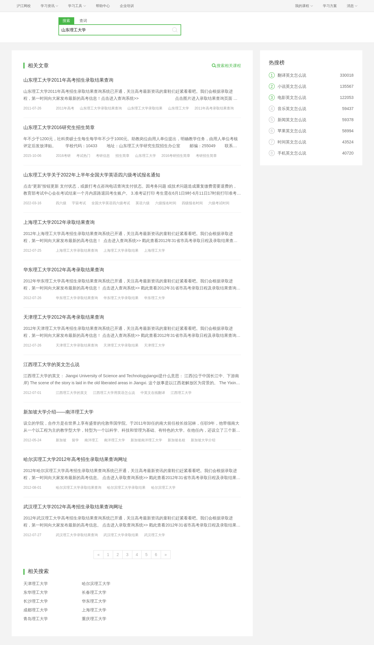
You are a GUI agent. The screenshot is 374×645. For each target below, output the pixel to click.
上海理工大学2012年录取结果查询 (59, 222)
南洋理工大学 (114, 440)
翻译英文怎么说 (292, 75)
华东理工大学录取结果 (120, 298)
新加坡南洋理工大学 (146, 440)
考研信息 (103, 156)
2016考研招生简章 (176, 156)
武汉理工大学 (154, 535)
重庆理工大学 (94, 618)
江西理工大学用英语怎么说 (114, 393)
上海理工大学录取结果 (120, 250)
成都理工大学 (35, 610)
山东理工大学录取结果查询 (101, 108)
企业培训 (127, 6)
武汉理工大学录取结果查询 (77, 535)
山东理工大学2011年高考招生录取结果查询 (68, 80)
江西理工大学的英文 (71, 393)
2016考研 (63, 156)
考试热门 (83, 156)
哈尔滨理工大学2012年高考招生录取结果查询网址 (75, 459)
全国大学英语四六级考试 (110, 203)
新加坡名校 (176, 440)
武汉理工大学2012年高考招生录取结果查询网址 (73, 506)
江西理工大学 (181, 393)
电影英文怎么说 (292, 97)
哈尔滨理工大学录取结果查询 (78, 488)
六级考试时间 (218, 203)
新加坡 (61, 440)
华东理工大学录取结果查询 (77, 298)
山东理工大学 (178, 108)
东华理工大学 (35, 592)
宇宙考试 (79, 203)
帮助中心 (103, 6)
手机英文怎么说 (292, 153)
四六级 (61, 203)
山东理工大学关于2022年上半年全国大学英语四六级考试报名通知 (91, 174)
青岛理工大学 (35, 618)
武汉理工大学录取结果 (120, 535)
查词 (83, 20)
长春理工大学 (94, 592)
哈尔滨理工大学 (163, 488)
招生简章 (122, 156)
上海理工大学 (154, 250)
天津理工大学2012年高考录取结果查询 (63, 317)
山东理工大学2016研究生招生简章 (59, 127)
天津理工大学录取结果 (120, 345)
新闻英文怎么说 (292, 119)
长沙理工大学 (35, 601)
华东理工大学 (154, 298)
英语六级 (143, 203)
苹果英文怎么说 (292, 130)
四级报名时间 (192, 203)
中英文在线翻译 (153, 393)
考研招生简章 (206, 156)
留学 (75, 440)
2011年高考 (65, 108)
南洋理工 (91, 440)
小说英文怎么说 (292, 86)
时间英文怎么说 (292, 142)
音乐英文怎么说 (292, 108)
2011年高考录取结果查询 (214, 108)
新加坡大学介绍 (203, 440)
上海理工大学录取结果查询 (77, 250)
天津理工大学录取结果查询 (77, 345)
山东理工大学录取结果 (144, 108)
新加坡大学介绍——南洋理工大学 (58, 411)
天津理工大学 (154, 345)
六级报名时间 (165, 203)
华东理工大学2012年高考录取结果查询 (63, 269)
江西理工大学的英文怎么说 (51, 364)
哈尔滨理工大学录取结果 (126, 488)
